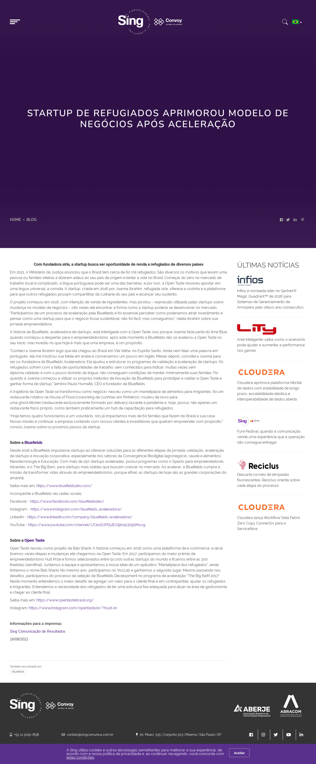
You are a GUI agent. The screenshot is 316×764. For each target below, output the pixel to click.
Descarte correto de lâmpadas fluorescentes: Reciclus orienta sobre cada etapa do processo (268, 480)
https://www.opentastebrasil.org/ (65, 600)
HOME (15, 219)
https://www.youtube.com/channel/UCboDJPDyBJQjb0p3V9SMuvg (86, 525)
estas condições (80, 757)
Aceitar (239, 753)
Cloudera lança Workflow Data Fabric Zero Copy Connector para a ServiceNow (268, 523)
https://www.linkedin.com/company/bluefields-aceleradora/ (79, 517)
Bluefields (18, 671)
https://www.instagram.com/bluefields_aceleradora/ (76, 509)
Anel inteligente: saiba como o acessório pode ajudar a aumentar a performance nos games (271, 345)
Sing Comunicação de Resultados (37, 631)
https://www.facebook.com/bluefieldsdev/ (67, 501)
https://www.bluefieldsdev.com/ (64, 486)
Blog (31, 219)
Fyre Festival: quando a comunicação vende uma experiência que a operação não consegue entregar (271, 437)
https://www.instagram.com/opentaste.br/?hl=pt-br (73, 608)
